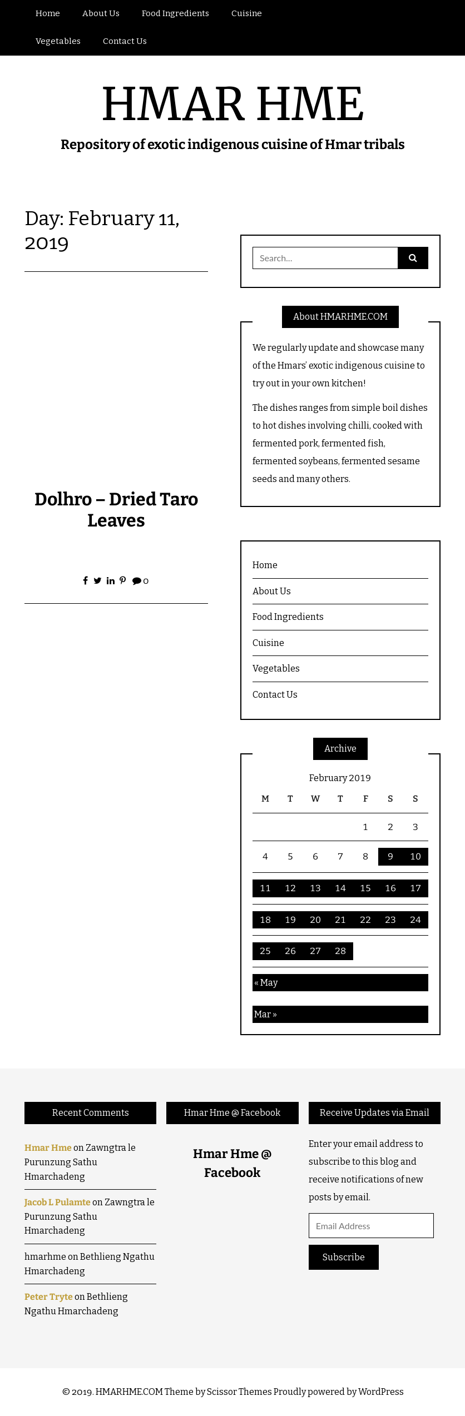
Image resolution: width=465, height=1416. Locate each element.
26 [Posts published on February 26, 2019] (290, 951)
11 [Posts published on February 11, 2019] (265, 888)
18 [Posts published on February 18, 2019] (265, 920)
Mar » (265, 1014)
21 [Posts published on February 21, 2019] (340, 920)
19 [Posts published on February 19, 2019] (290, 920)
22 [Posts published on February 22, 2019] (365, 920)
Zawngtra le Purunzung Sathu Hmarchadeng (80, 1161)
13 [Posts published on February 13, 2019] (315, 888)
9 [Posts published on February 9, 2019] (390, 856)
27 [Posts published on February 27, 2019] (315, 951)
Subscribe (344, 1257)
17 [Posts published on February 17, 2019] (415, 888)
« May (266, 982)
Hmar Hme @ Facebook (232, 1112)
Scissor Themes (239, 1392)
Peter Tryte (48, 1296)
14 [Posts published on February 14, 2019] (340, 888)
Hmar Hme (48, 1147)
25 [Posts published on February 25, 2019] (265, 951)
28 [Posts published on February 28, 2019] (340, 951)
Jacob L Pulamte (57, 1202)
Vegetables (58, 41)
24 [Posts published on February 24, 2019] (415, 920)
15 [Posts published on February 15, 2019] (365, 888)
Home (48, 13)
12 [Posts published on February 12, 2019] (290, 888)
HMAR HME (232, 104)
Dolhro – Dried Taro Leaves (116, 510)
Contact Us (125, 41)
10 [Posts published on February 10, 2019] (415, 856)
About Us (101, 13)
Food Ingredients (175, 13)
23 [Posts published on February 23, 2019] (390, 920)
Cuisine (246, 13)
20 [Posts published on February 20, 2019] (315, 920)
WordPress (381, 1392)
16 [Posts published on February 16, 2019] (390, 888)
